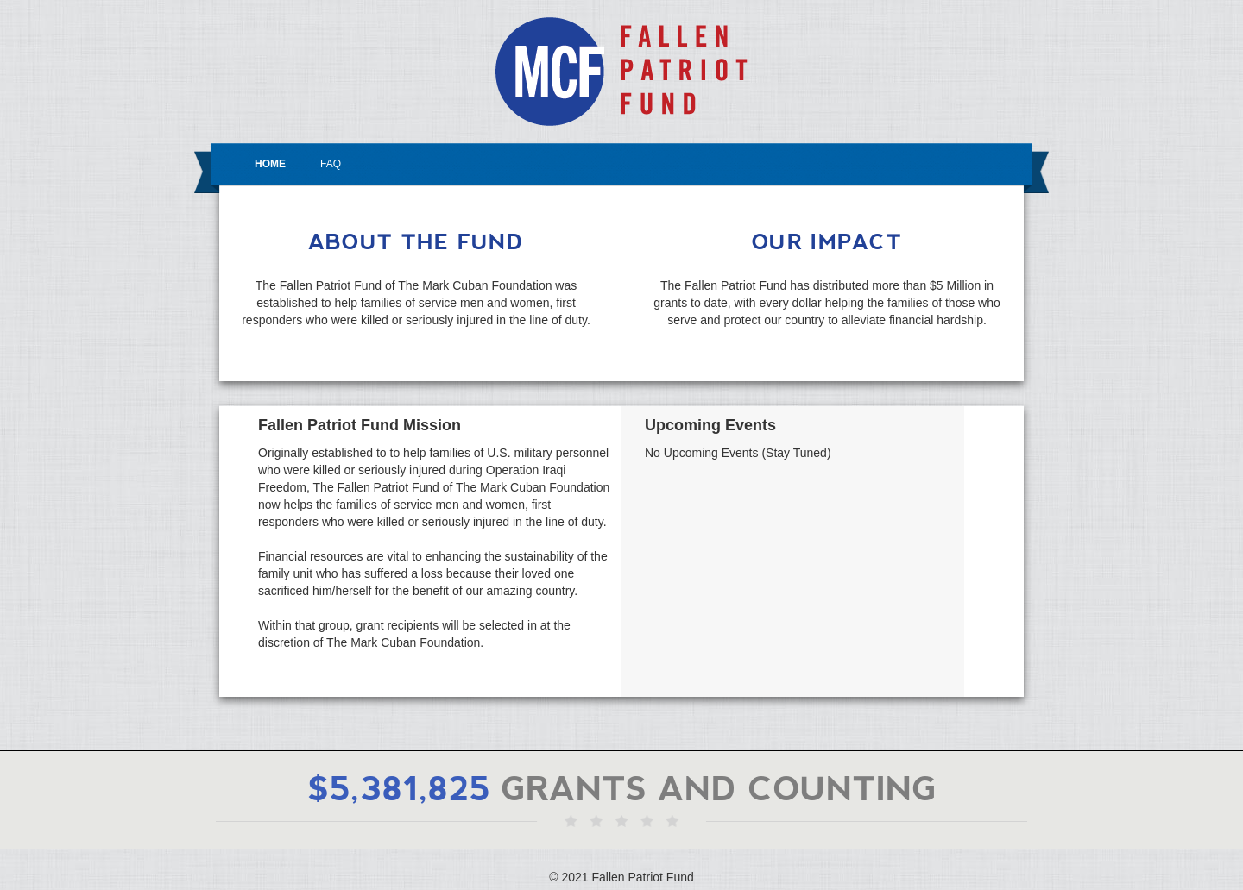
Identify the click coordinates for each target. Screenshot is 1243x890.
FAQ (330, 164)
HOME (270, 164)
